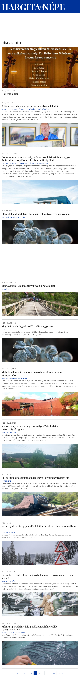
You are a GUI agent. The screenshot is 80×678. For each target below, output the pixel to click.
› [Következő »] (62, 673)
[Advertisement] (40, 24)
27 (54, 673)
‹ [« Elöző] (17, 673)
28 (59, 673)
